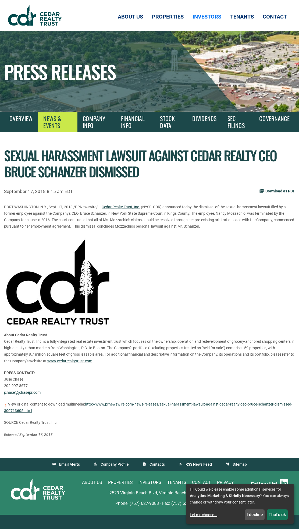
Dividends (204, 118)
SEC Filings (236, 122)
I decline (255, 514)
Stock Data (167, 122)
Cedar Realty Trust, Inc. (136, 206)
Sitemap (240, 478)
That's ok (277, 514)
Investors (149, 496)
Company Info (94, 122)
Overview (21, 118)
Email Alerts (69, 478)
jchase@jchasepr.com (24, 404)
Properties (120, 496)
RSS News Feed (199, 478)
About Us (92, 496)
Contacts (157, 478)
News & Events (52, 122)
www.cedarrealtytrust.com (221, 371)
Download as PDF (277, 190)
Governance (274, 118)
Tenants (176, 496)
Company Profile (114, 478)
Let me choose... (203, 515)
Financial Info (133, 122)
